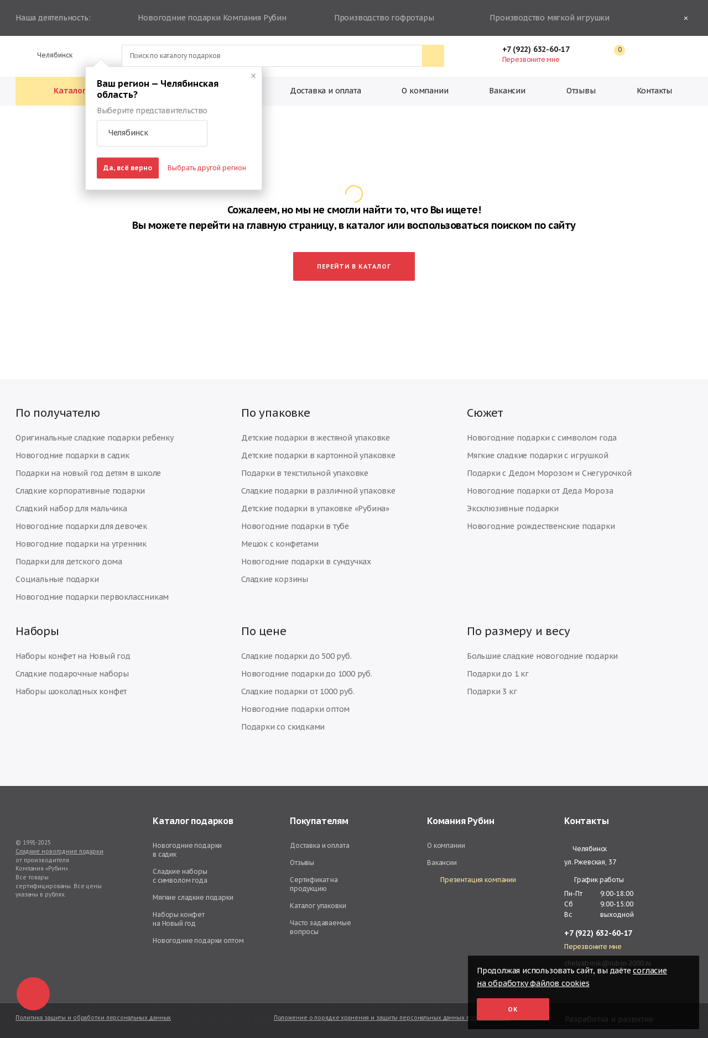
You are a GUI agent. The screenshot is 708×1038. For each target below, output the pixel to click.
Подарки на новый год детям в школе (88, 473)
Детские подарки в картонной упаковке (318, 455)
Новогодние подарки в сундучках (306, 562)
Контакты (654, 91)
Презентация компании (471, 880)
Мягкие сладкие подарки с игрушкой (537, 455)
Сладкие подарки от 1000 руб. (297, 691)
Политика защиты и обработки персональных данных (93, 1017)
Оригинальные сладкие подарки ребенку (94, 438)
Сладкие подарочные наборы (72, 674)
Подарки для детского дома (68, 562)
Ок (513, 1009)
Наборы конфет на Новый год (73, 656)
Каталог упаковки (318, 905)
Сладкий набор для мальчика (71, 508)
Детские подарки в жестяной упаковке (315, 438)
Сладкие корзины (274, 579)
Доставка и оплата (325, 91)
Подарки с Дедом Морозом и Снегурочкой (549, 473)
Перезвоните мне (531, 59)
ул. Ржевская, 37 (590, 862)
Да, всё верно (127, 168)
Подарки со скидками (283, 727)
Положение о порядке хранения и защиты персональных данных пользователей (391, 1017)
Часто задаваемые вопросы (320, 927)
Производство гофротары (382, 18)
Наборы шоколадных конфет (71, 691)
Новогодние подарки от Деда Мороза (540, 491)
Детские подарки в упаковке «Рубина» (315, 508)
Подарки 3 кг (492, 691)
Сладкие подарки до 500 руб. (296, 656)
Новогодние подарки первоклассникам (92, 597)
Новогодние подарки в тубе (295, 526)
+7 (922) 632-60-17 (541, 49)
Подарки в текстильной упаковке (304, 473)
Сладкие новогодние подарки (59, 851)
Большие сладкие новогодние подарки (542, 656)
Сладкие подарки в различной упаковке (318, 491)
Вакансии (507, 91)
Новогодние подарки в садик (72, 455)
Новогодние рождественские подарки (541, 526)
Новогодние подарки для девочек (81, 526)
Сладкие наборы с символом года (180, 875)
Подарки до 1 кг (498, 674)
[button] (152, 133)
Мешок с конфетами (280, 544)
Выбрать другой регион (207, 168)
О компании (425, 91)
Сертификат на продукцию (314, 884)
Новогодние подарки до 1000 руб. (306, 674)
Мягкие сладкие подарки (193, 897)
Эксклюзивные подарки (513, 508)
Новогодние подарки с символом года (542, 438)
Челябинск (50, 55)
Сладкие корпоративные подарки (80, 491)
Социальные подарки (56, 579)
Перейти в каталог (354, 266)
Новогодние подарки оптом (295, 709)
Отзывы (581, 91)
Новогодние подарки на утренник (81, 544)
